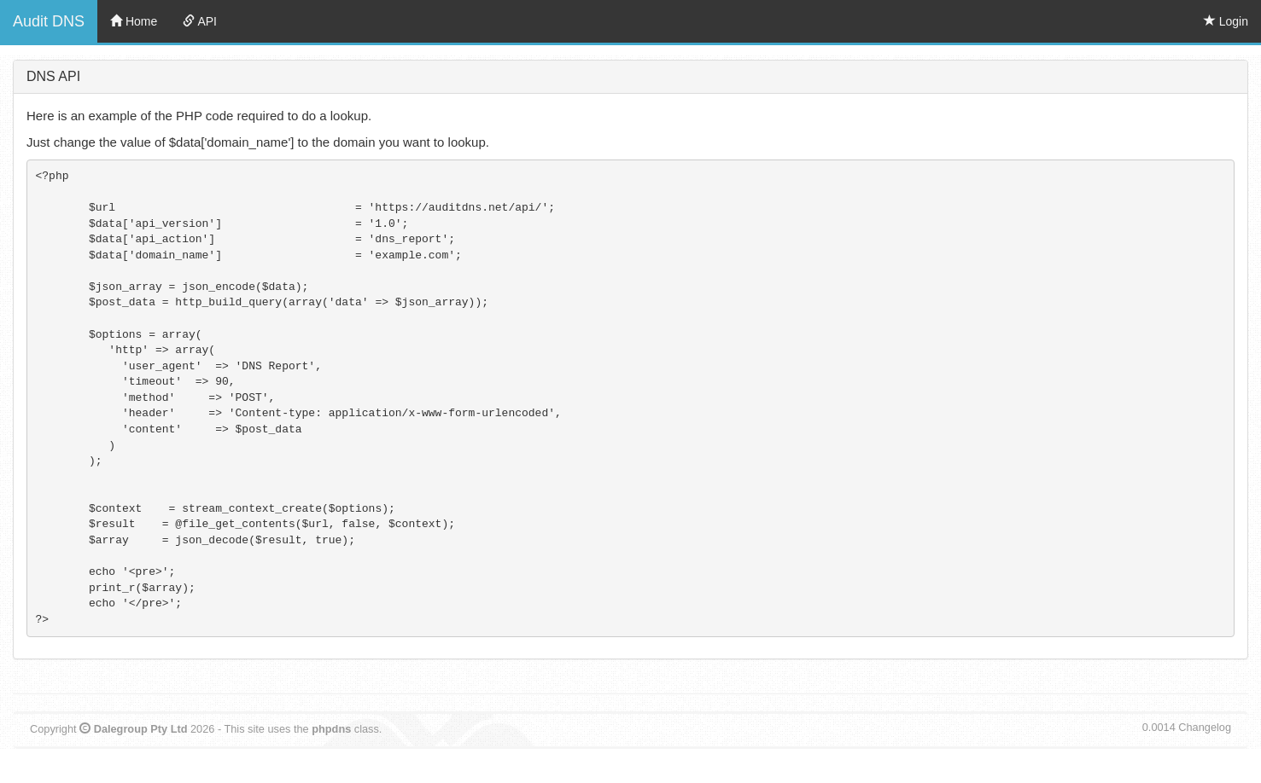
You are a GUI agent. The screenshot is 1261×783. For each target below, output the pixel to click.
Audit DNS (49, 21)
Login (1226, 21)
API (200, 21)
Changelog (1204, 727)
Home (133, 21)
